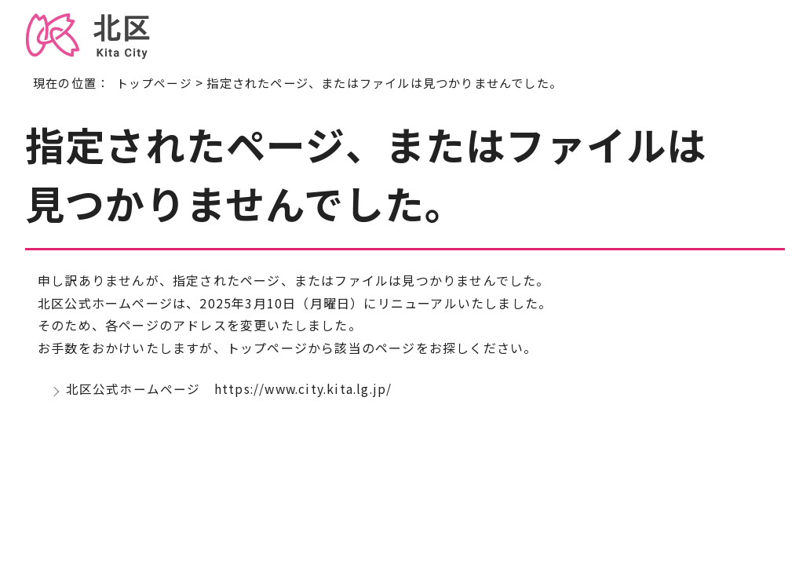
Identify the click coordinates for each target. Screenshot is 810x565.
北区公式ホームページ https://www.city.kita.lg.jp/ (232, 390)
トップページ (154, 82)
